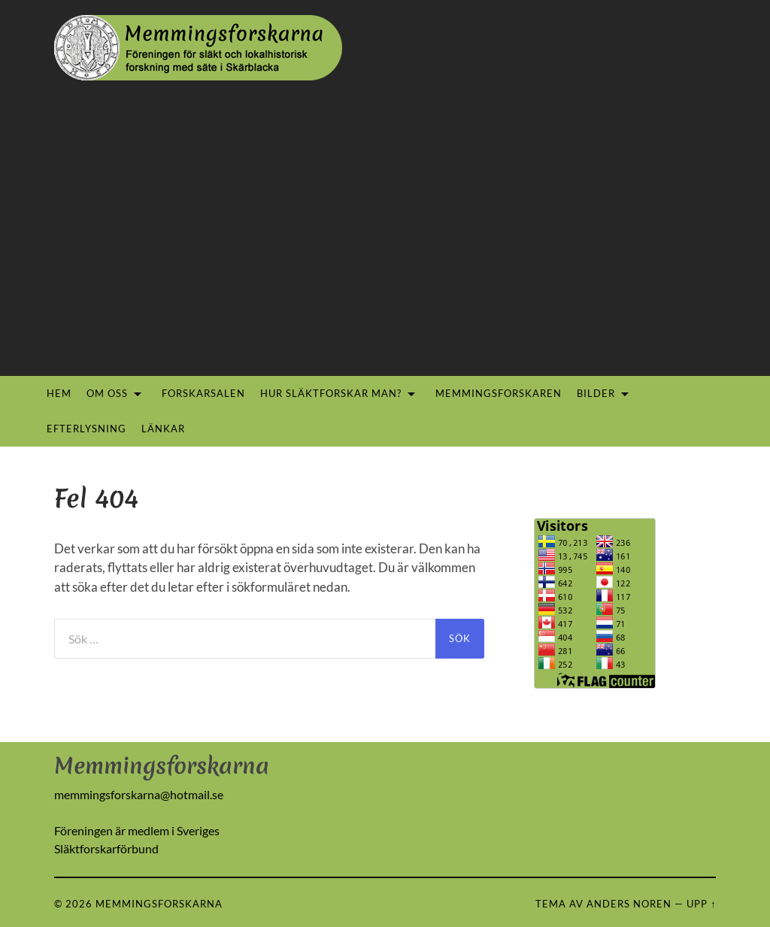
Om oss (107, 393)
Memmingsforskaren (498, 393)
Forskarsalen (203, 393)
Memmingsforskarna (159, 904)
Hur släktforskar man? (331, 393)
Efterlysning (86, 429)
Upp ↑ (701, 904)
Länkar (163, 429)
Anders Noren (629, 904)
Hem (59, 393)
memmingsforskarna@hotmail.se (138, 794)
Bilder (596, 393)
